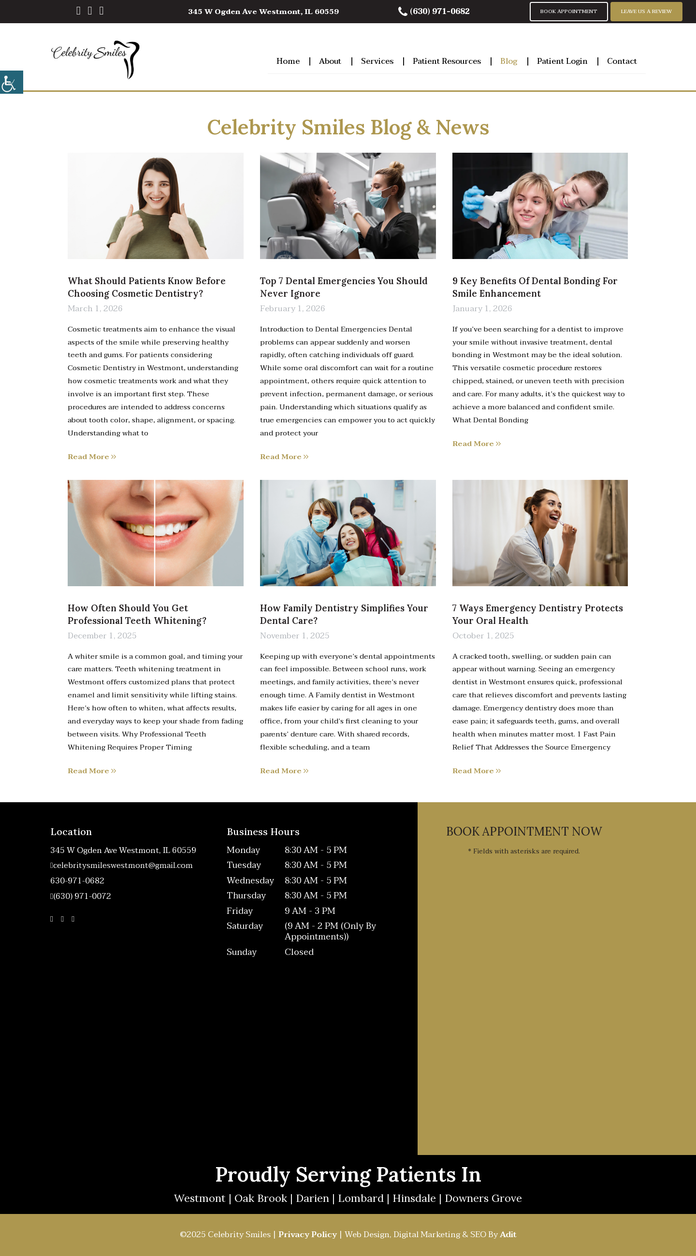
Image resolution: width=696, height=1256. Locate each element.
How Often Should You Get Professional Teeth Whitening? (137, 614)
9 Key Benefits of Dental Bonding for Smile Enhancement (535, 287)
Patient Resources (447, 60)
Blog (508, 60)
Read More (92, 456)
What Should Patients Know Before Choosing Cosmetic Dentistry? (147, 287)
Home (288, 60)
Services (377, 60)
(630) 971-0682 (434, 11)
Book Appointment (568, 11)
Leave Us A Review (646, 11)
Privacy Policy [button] (307, 1234)
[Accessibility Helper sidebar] (11, 82)
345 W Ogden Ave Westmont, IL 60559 (263, 11)
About (330, 60)
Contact (622, 60)
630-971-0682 (77, 881)
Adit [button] (508, 1234)
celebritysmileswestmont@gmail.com (123, 865)
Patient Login (562, 60)
